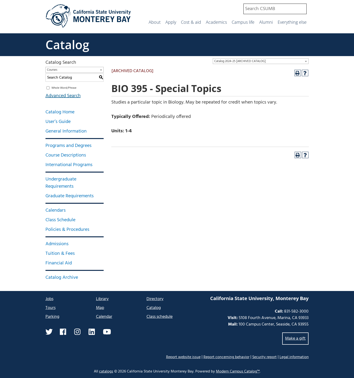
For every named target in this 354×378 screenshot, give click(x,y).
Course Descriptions (65, 155)
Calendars (55, 210)
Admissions (56, 244)
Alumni (266, 22)
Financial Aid (58, 263)
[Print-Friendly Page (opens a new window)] (297, 73)
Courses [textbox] (52, 69)
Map (100, 307)
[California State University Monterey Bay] (88, 27)
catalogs (106, 371)
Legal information (294, 357)
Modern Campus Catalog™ (238, 371)
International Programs (68, 165)
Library (102, 299)
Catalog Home (59, 112)
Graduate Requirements (69, 196)
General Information (66, 131)
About (155, 22)
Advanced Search (63, 96)
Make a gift (295, 338)
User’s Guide (58, 122)
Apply (170, 22)
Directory (154, 299)
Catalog (67, 44)
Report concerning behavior (226, 357)
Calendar (104, 316)
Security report (264, 357)
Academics (216, 22)
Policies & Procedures (67, 229)
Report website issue (183, 357)
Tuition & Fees (60, 253)
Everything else (292, 22)
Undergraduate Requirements (60, 182)
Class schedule (159, 316)
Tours (50, 307)
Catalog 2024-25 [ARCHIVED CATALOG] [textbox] (240, 61)
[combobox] (275, 9)
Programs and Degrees (68, 146)
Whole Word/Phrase (63, 88)
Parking (52, 316)
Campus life (243, 22)
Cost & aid (191, 22)
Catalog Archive (61, 277)
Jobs (49, 299)
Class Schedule (60, 220)
